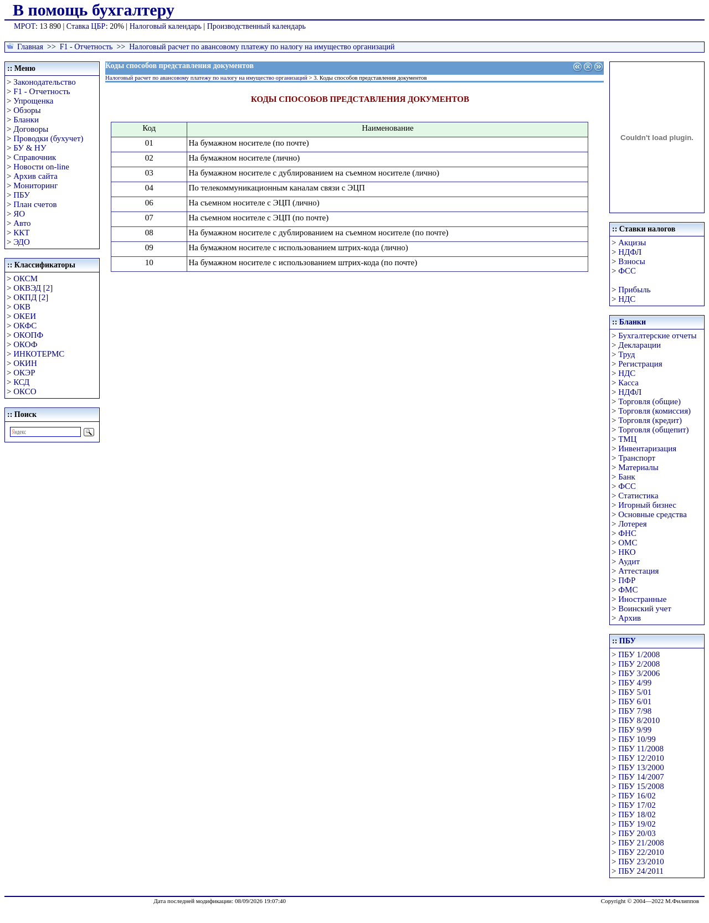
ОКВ (21, 306)
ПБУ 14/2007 (641, 776)
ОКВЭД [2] (33, 287)
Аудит (629, 561)
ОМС (627, 542)
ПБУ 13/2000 (641, 767)
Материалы (638, 467)
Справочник (34, 157)
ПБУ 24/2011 (641, 871)
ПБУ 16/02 (636, 795)
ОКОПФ (28, 335)
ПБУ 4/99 (634, 682)
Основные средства (652, 514)
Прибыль (634, 289)
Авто (21, 223)
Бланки (26, 119)
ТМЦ (627, 439)
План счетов (34, 204)
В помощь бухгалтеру (93, 10)
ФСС (627, 270)
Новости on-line (41, 166)
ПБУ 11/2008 (641, 748)
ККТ (21, 232)
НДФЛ (629, 251)
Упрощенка (33, 100)
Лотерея (632, 523)
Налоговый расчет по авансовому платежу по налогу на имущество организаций (261, 47)
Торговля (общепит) (653, 429)
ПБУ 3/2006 (639, 673)
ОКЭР (24, 372)
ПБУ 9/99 (634, 729)
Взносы (631, 261)
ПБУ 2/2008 (639, 663)
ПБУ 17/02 (636, 805)
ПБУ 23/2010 (641, 861)
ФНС (627, 533)
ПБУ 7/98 (634, 711)
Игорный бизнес (647, 505)
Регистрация (640, 363)
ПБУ (21, 194)
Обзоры (26, 110)
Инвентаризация (647, 448)
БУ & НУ (29, 147)
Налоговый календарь (166, 26)
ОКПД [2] (30, 297)
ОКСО (24, 391)
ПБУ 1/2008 (639, 654)
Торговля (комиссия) (654, 410)
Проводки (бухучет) (48, 138)
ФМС (628, 589)
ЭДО (21, 242)
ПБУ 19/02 (636, 823)
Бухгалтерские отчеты (657, 335)
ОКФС (25, 325)
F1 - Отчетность (86, 47)
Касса (628, 382)
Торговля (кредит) (650, 420)
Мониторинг (35, 185)
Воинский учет (644, 608)
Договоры (30, 129)
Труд (626, 354)
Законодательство (44, 82)
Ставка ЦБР (86, 26)
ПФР (626, 580)
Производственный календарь (256, 26)
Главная (30, 47)
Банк (626, 476)
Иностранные (642, 599)
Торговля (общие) (649, 401)
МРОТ (24, 26)
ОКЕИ (24, 316)
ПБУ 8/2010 (639, 720)
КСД (21, 382)
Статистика (638, 495)
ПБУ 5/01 (634, 692)
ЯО (19, 213)
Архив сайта (35, 176)
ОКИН (25, 363)
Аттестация (638, 570)
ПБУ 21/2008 (641, 842)
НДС (626, 299)
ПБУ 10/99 (636, 739)
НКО (626, 552)
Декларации (639, 345)
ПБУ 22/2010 (641, 852)
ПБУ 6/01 (634, 701)
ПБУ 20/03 (636, 833)
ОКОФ (25, 344)
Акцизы (632, 242)
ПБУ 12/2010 (641, 758)
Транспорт (636, 457)
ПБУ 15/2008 (641, 786)
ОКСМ (25, 278)
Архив (629, 617)
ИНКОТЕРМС (38, 353)
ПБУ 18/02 (636, 814)
